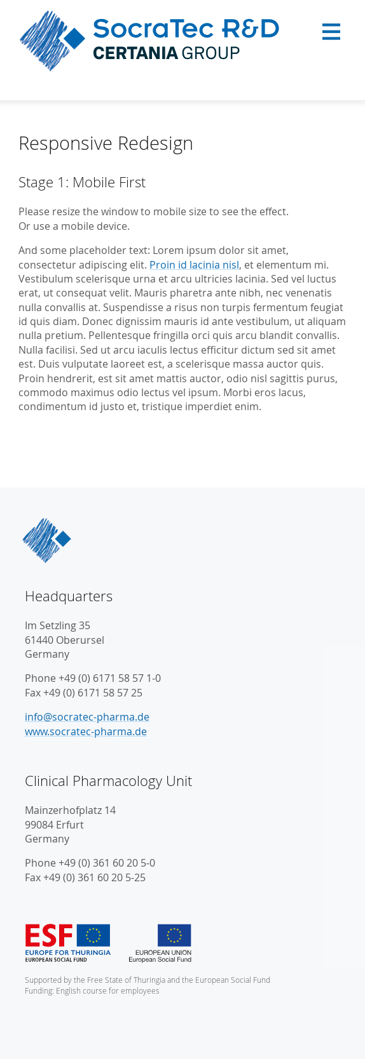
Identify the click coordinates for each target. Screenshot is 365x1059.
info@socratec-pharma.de (87, 717)
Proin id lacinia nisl (194, 265)
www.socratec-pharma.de (86, 731)
